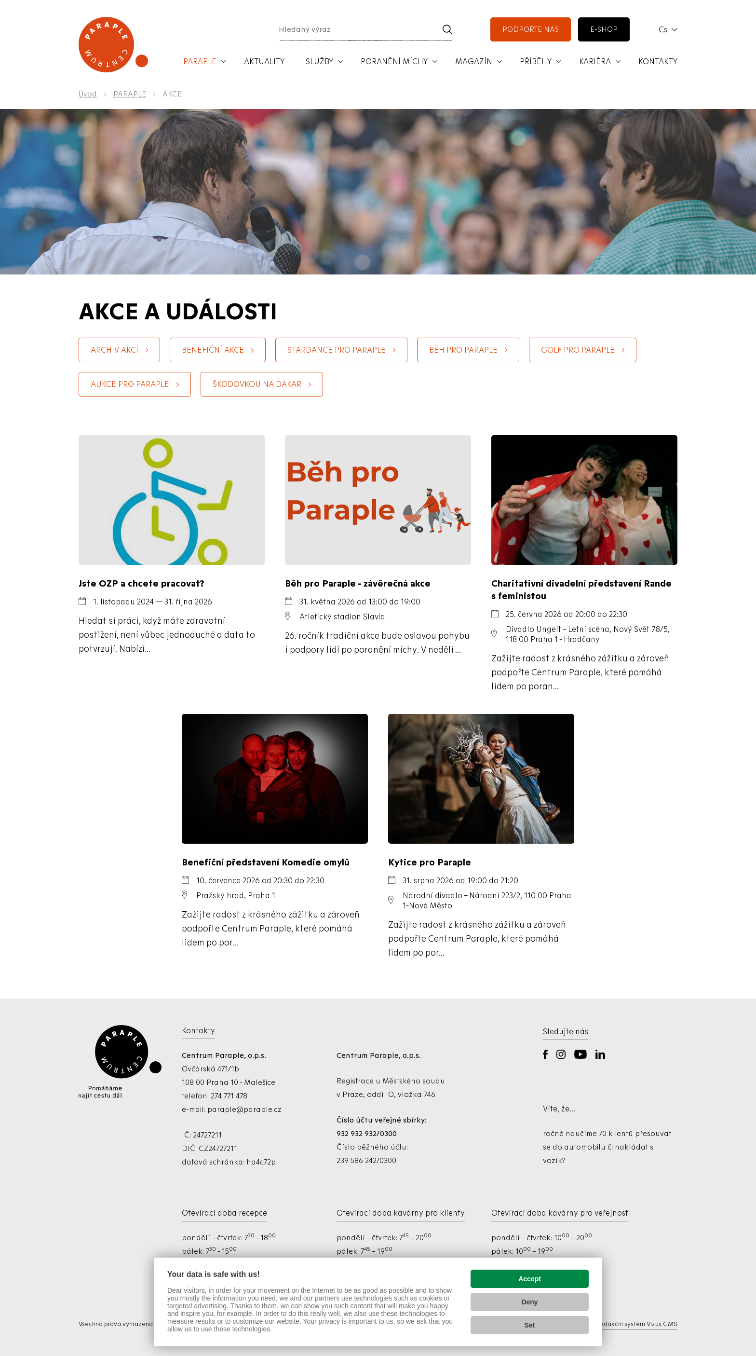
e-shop (604, 29)
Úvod (88, 94)
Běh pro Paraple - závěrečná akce (358, 583)
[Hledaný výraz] (354, 29)
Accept (529, 1279)
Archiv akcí (114, 350)
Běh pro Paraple (463, 350)
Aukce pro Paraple (130, 384)
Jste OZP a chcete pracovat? (141, 583)
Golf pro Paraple (578, 350)
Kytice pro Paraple (429, 861)
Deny (529, 1302)
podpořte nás (530, 29)
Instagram (561, 1054)
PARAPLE (129, 94)
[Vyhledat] (447, 29)
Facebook (545, 1054)
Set (530, 1325)
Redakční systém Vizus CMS (636, 1324)
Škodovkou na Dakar (257, 384)
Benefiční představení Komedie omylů (266, 861)
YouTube (580, 1054)
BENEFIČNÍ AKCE (213, 350)
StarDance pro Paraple (336, 350)
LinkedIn (600, 1054)
